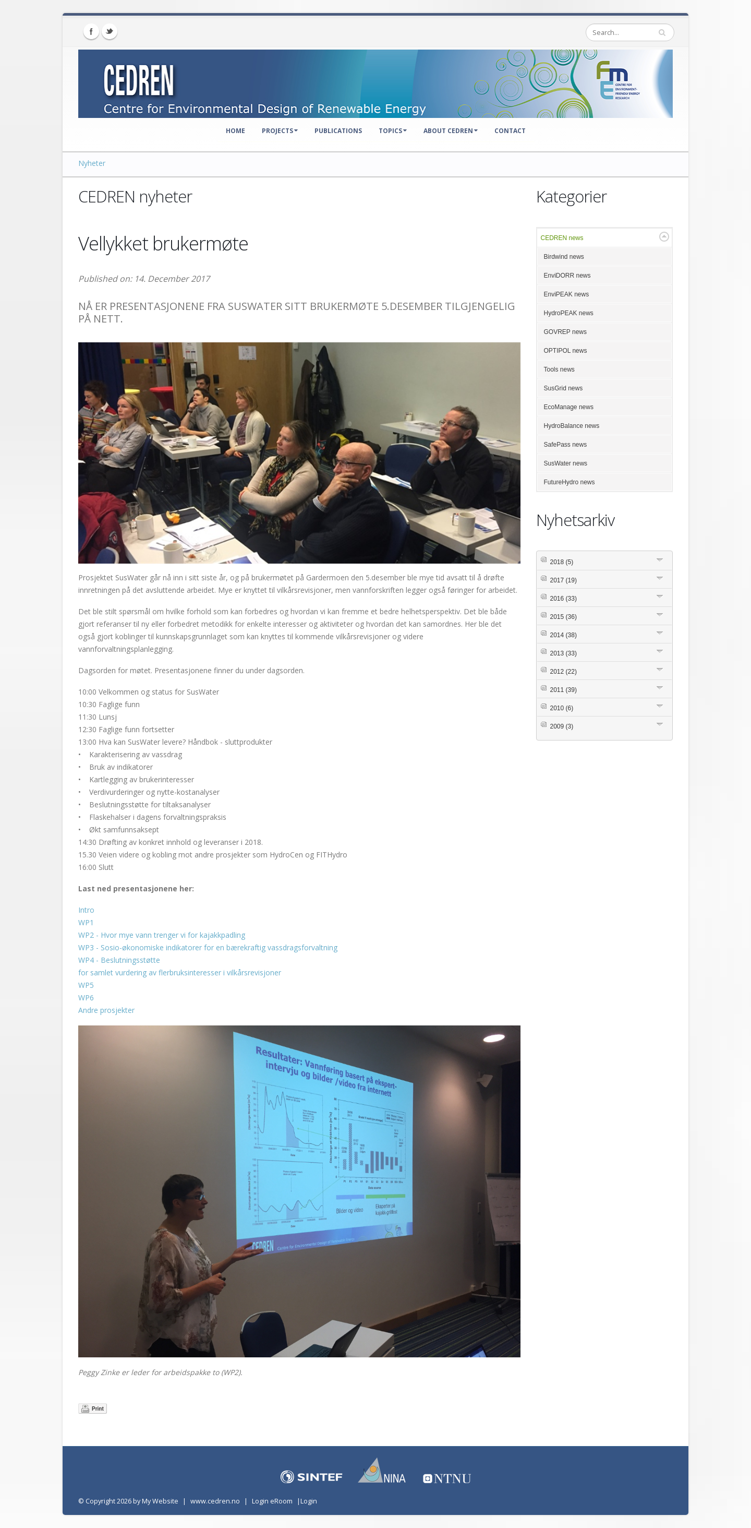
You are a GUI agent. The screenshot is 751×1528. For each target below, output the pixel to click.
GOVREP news (565, 332)
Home (235, 130)
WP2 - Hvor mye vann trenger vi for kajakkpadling (161, 935)
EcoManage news (568, 407)
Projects (280, 130)
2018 (562, 562)
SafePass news (565, 444)
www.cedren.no (215, 1501)
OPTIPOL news (565, 350)
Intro (86, 910)
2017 (563, 580)
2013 (563, 653)
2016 (563, 598)
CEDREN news (562, 238)
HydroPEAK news (568, 313)
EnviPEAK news (566, 294)
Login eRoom (272, 1501)
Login (308, 1501)
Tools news (559, 369)
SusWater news (566, 463)
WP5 (86, 985)
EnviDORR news (567, 275)
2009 (562, 726)
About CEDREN (450, 130)
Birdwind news (564, 256)
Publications (338, 130)
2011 (563, 690)
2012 (563, 671)
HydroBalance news (572, 425)
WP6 (86, 997)
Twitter (109, 31)
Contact (510, 130)
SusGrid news (563, 388)
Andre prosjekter (106, 1010)
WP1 (86, 922)
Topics (393, 130)
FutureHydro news (569, 482)
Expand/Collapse (664, 237)
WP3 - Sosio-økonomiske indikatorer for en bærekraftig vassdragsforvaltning (207, 947)
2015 (563, 616)
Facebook (91, 31)
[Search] (630, 32)
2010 (562, 708)
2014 (563, 635)
